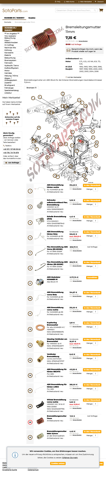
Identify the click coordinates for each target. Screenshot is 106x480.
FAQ (58, 2)
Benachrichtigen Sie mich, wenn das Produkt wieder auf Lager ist (87, 50)
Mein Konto (70, 2)
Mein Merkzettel (86, 2)
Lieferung (6, 467)
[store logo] (15, 10)
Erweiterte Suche (9, 470)
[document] (58, 457)
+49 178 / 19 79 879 (11, 153)
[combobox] (76, 10)
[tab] (31, 88)
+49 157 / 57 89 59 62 (12, 149)
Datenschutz (33, 470)
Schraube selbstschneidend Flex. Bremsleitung (57, 202)
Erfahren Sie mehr (70, 458)
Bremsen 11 (31, 88)
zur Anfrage (13, 163)
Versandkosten (83, 41)
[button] (100, 2)
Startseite (7, 22)
